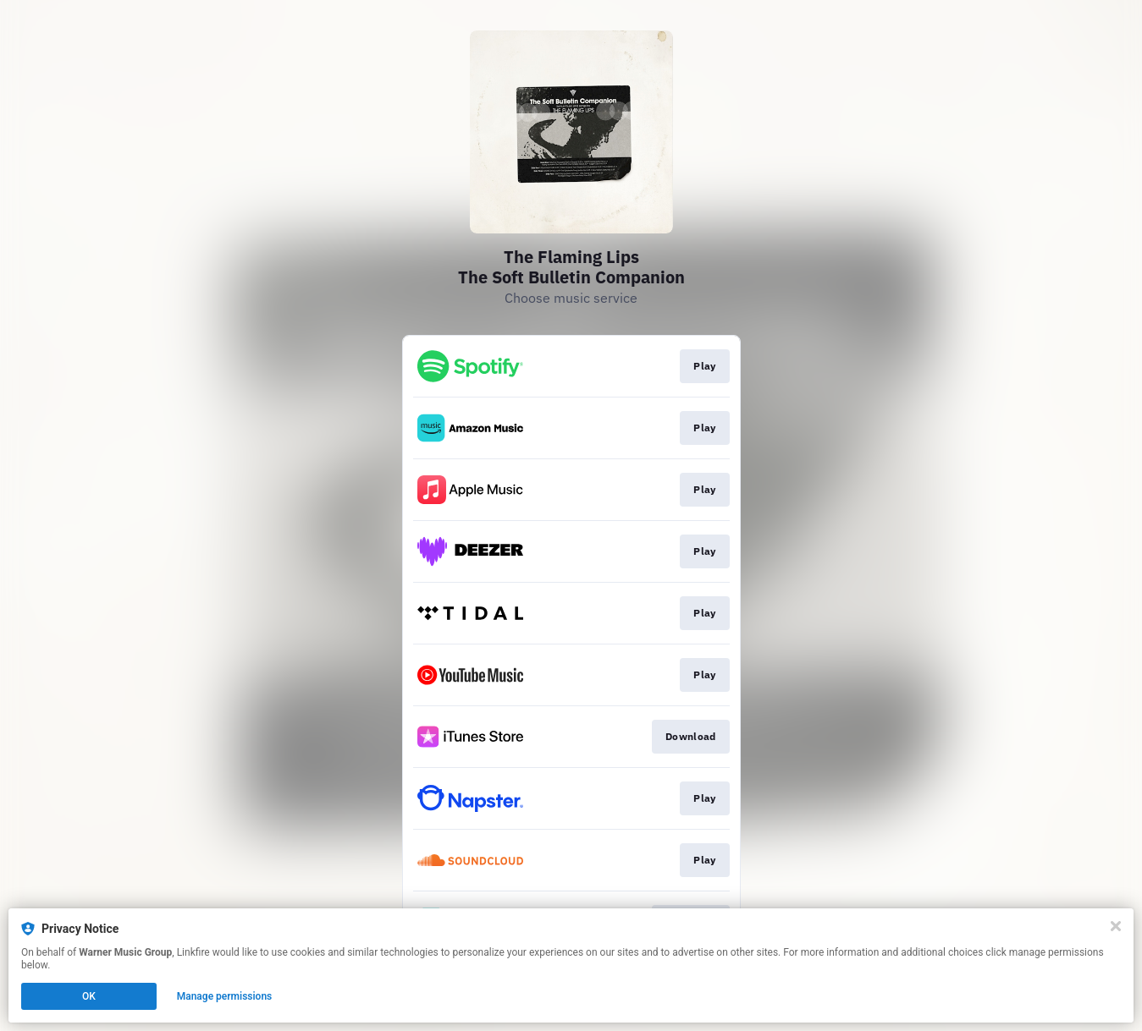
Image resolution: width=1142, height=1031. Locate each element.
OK (89, 996)
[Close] (1115, 926)
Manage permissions (225, 996)
